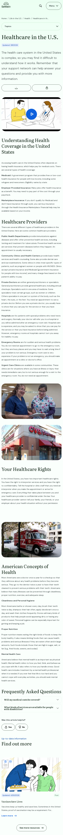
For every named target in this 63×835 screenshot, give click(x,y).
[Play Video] (31, 114)
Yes (10, 727)
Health (27, 18)
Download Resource (16, 87)
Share (47, 87)
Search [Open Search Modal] (41, 5)
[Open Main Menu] (53, 6)
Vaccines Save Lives (11, 801)
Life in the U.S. (15, 18)
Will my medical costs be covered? (22, 699)
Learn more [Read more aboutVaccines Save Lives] (7, 815)
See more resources (30, 828)
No (23, 727)
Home (4, 18)
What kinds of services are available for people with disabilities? (28, 708)
